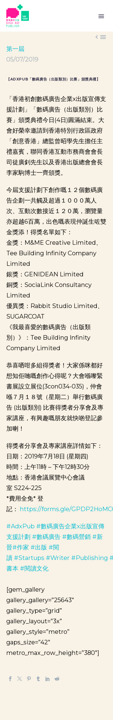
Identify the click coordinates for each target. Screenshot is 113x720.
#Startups (29, 557)
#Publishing (89, 557)
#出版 (38, 547)
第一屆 (15, 48)
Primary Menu (101, 16)
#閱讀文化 (34, 568)
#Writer (58, 557)
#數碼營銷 (76, 536)
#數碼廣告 (46, 536)
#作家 (20, 547)
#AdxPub (20, 526)
